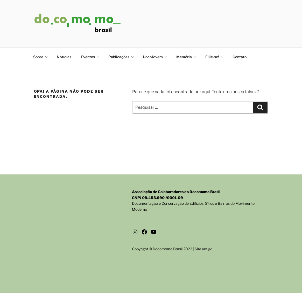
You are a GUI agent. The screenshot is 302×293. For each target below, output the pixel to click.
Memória (186, 57)
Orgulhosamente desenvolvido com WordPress (71, 281)
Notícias (64, 57)
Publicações (121, 57)
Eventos (90, 57)
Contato (240, 57)
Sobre (40, 57)
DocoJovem (155, 57)
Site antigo (203, 249)
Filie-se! (214, 57)
